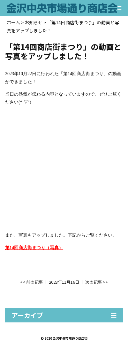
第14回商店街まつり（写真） (34, 247)
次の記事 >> (96, 282)
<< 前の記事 (31, 282)
